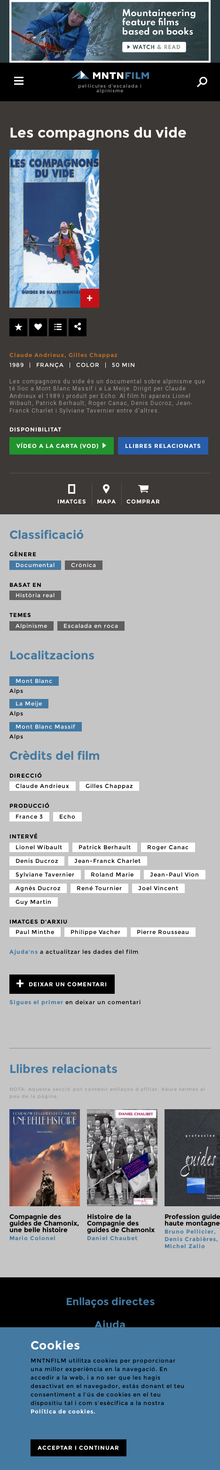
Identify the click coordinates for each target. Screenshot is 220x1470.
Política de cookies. (63, 1411)
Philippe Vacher (96, 931)
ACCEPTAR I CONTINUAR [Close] (78, 1447)
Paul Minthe (35, 931)
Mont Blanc (34, 680)
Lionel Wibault (39, 847)
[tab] (89, 298)
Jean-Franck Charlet (107, 860)
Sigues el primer (36, 1002)
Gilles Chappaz (93, 354)
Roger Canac (168, 847)
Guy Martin (34, 901)
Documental (35, 565)
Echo (67, 816)
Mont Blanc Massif (46, 726)
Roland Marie (112, 874)
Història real (35, 595)
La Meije (29, 703)
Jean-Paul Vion (174, 874)
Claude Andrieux (36, 354)
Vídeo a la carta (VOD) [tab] (61, 445)
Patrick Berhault (105, 847)
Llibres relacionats (163, 445)
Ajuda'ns (23, 951)
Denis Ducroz (37, 860)
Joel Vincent (158, 888)
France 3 (29, 816)
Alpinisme (31, 625)
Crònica (83, 565)
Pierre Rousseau (163, 931)
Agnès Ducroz (38, 888)
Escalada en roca (90, 625)
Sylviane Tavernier (45, 874)
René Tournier (99, 888)
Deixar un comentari (61, 984)
